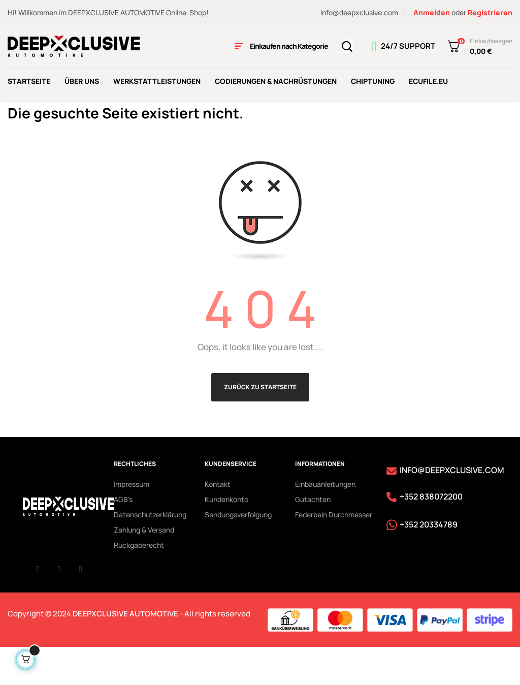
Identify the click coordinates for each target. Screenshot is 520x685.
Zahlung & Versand (144, 564)
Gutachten (313, 534)
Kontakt (218, 518)
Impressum (131, 518)
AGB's (123, 534)
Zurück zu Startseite (260, 421)
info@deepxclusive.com (359, 12)
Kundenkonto (226, 534)
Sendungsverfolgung (238, 549)
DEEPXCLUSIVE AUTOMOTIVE (125, 648)
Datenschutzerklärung (150, 549)
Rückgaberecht (139, 579)
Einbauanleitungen (325, 518)
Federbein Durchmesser (333, 549)
